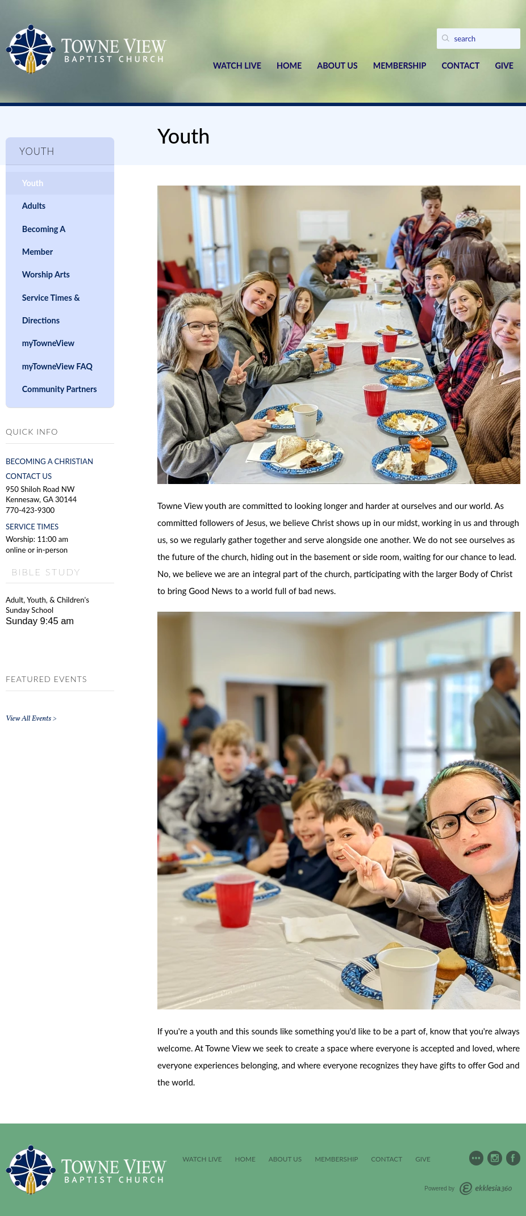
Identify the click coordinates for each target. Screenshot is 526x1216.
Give (504, 65)
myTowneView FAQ (57, 366)
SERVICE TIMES (32, 526)
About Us (337, 65)
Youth (33, 183)
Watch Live (237, 65)
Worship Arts (46, 274)
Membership (400, 65)
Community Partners (59, 389)
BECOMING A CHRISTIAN (49, 461)
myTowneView (48, 343)
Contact (460, 65)
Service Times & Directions (51, 309)
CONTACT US (29, 476)
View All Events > (31, 718)
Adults (33, 206)
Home (289, 65)
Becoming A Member (43, 240)
